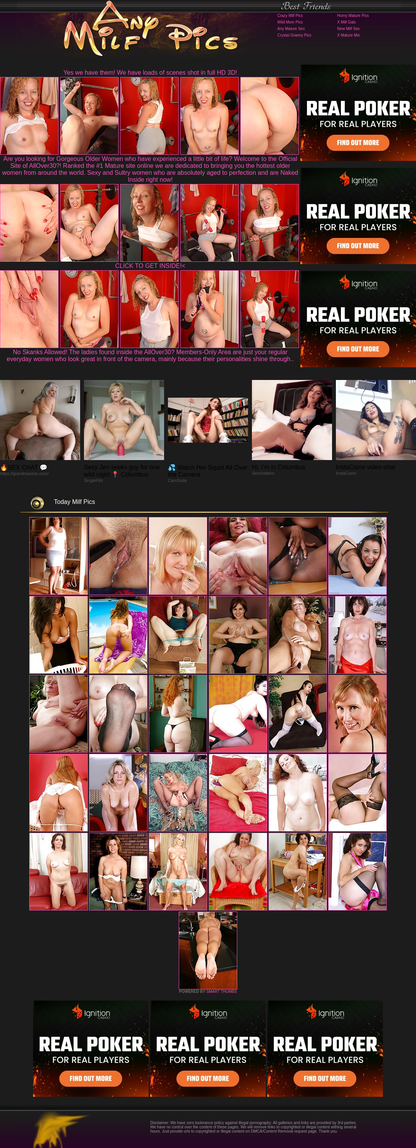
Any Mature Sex (291, 29)
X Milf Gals (346, 22)
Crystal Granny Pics (294, 35)
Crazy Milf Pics (290, 15)
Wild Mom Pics (290, 22)
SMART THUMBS (221, 991)
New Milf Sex (348, 29)
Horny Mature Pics (353, 15)
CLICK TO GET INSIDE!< (150, 266)
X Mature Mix (348, 35)
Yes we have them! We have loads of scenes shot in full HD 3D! (150, 72)
